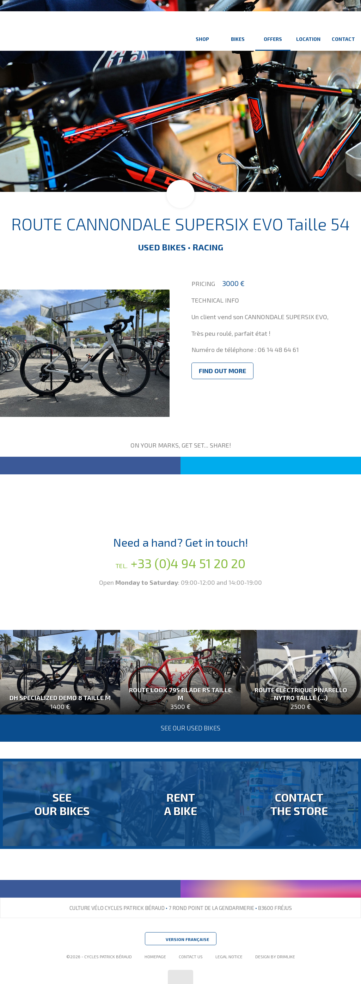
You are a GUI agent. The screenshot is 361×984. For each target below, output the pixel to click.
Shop (202, 31)
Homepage (155, 956)
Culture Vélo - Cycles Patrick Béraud (73, 31)
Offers (273, 31)
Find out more (222, 371)
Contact (343, 31)
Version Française (180, 939)
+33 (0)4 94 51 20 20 (180, 563)
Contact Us (191, 956)
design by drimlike (275, 956)
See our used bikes (180, 728)
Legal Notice (229, 956)
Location (308, 31)
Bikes (237, 31)
